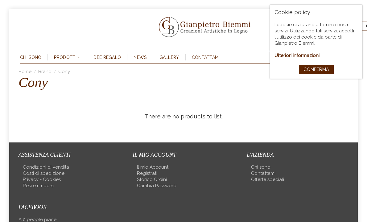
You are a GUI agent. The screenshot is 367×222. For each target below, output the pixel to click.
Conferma (316, 69)
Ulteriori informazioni (297, 55)
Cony (64, 71)
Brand (45, 71)
